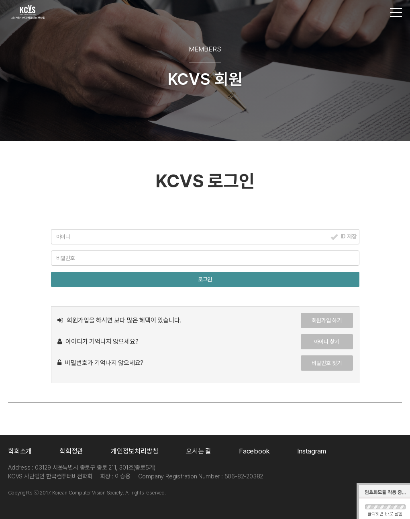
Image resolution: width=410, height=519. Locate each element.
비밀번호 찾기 (327, 363)
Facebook (254, 451)
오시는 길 (198, 451)
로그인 (205, 279)
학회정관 (71, 451)
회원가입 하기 (327, 320)
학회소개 (20, 451)
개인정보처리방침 (134, 451)
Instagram (311, 451)
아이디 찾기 (326, 341)
